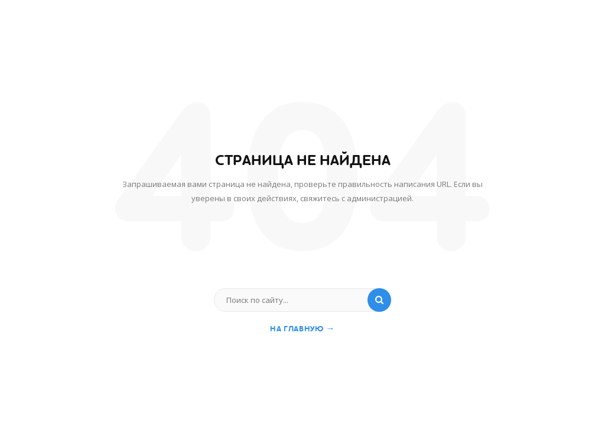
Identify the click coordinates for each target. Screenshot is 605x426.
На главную (302, 329)
